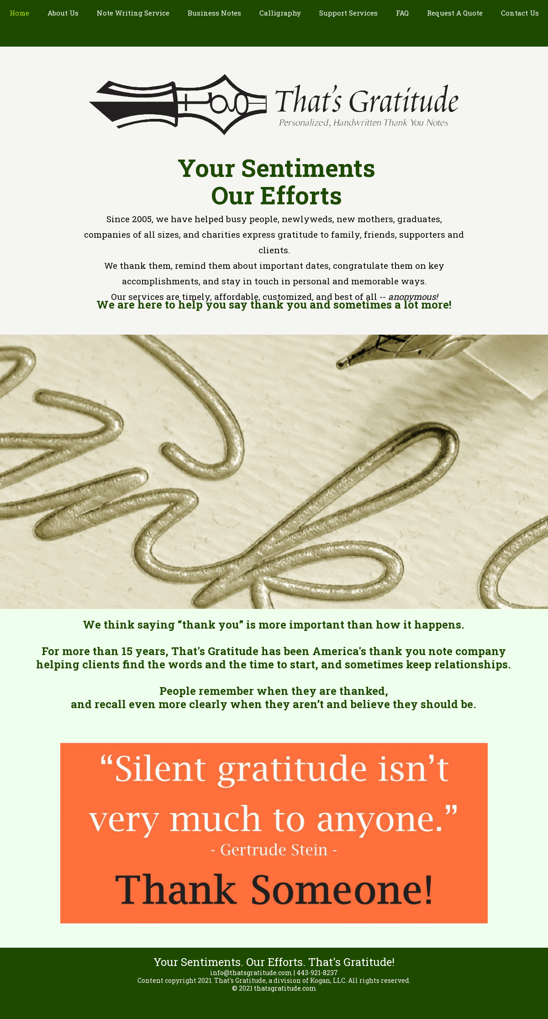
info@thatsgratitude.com (251, 972)
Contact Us (520, 12)
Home (19, 12)
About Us (63, 12)
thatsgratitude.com (285, 988)
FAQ (402, 12)
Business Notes (214, 12)
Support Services (348, 12)
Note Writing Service (133, 12)
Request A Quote (455, 12)
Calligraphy (280, 12)
